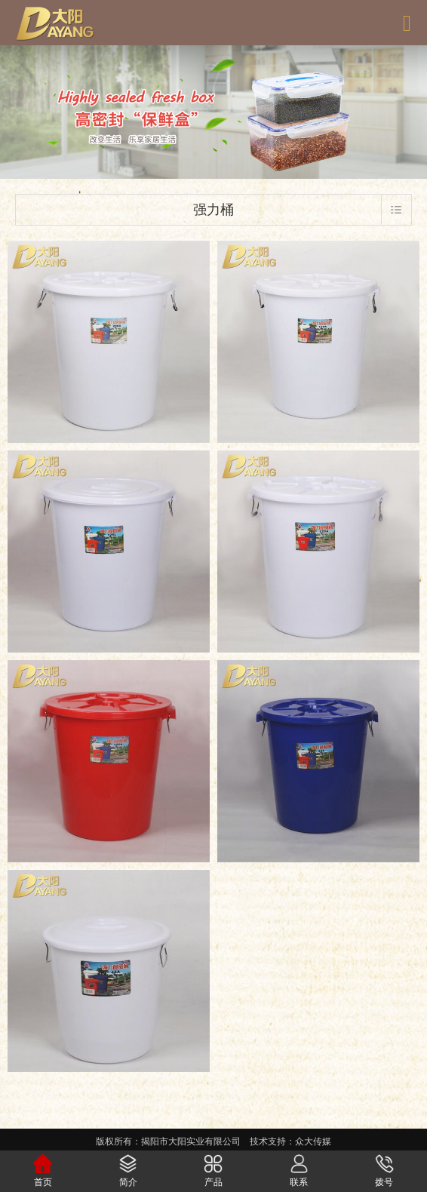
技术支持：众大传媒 (290, 1141)
